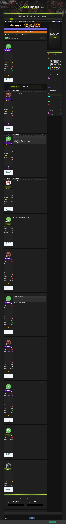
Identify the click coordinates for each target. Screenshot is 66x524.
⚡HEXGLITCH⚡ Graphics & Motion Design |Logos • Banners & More (54, 97)
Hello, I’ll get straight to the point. (54, 112)
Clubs (31, 16)
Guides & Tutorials (15, 38)
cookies (10, 522)
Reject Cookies (59, 521)
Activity (24, 16)
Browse (20, 16)
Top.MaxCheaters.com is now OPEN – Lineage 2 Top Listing (25, 31)
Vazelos (8, 178)
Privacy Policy (6, 518)
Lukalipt (52, 69)
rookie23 (52, 78)
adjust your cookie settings (29, 522)
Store (27, 16)
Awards (38, 16)
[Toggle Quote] (14, 137)
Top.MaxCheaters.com (43, 16)
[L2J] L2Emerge (52, 53)
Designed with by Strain (8, 516)
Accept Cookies (52, 521)
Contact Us (10, 518)
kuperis (8, 460)
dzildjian (8, 215)
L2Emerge (51, 109)
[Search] (52, 19)
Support (34, 16)
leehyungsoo (51, 113)
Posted (56, 54)
